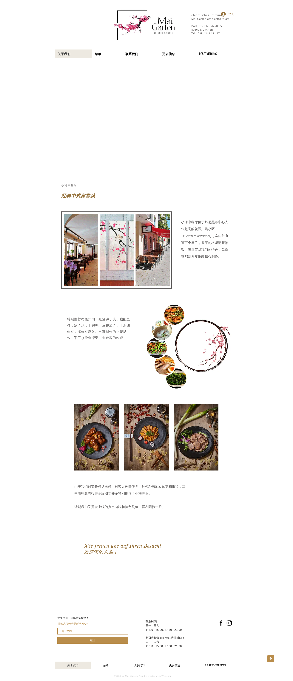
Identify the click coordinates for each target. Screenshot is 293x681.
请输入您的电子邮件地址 (72, 624)
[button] (177, 53)
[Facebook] (221, 623)
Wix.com (166, 675)
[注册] (92, 640)
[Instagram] (229, 623)
